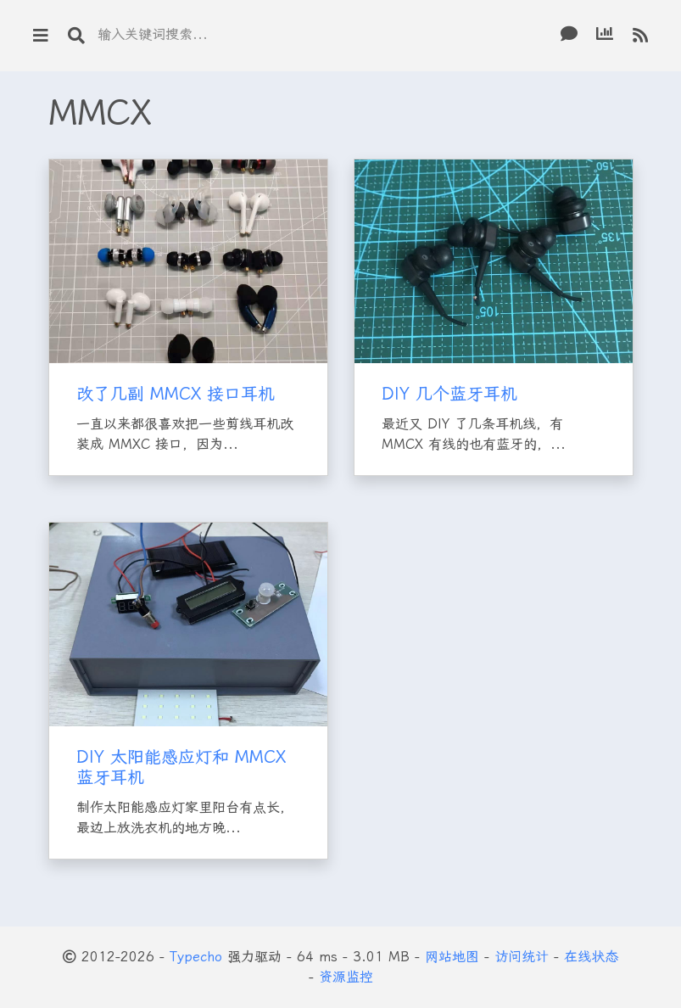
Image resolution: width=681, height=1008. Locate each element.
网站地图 (452, 957)
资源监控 (346, 977)
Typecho (196, 957)
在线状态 (591, 957)
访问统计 (521, 957)
